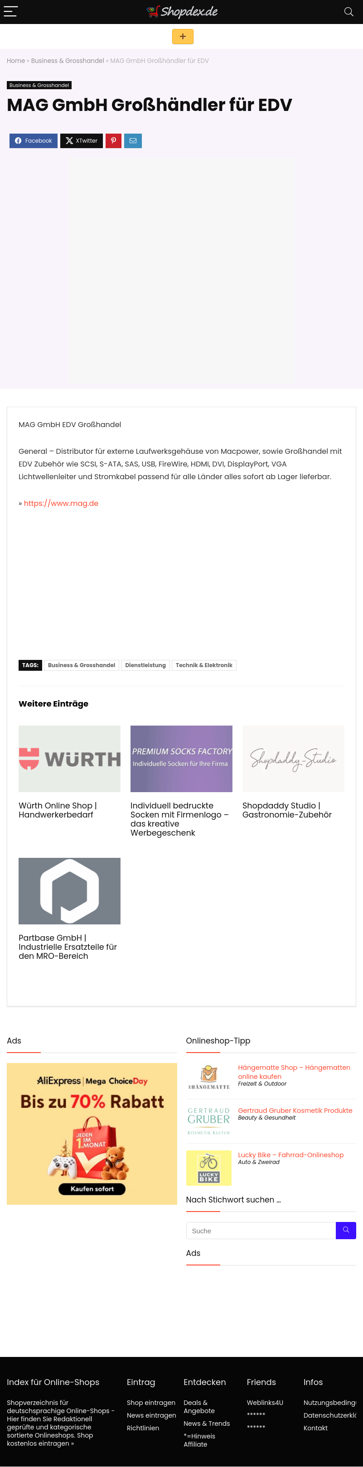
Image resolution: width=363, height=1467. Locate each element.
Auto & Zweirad (259, 1162)
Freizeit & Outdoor (262, 1083)
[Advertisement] (181, 592)
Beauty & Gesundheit (267, 1117)
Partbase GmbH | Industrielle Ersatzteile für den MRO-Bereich (68, 947)
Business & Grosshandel (67, 61)
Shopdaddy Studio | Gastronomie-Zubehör (287, 810)
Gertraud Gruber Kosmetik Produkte (295, 1110)
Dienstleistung (145, 665)
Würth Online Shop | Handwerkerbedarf (58, 810)
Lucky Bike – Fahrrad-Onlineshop (291, 1154)
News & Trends (207, 1423)
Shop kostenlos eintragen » (50, 1439)
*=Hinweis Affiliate (199, 1440)
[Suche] (346, 1230)
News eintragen (151, 1415)
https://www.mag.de (61, 503)
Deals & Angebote (199, 1406)
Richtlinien (143, 1428)
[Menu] (11, 12)
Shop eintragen (183, 36)
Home (16, 61)
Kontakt (316, 1428)
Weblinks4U (265, 1402)
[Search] (349, 12)
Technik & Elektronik (204, 665)
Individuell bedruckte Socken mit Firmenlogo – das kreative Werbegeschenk (180, 819)
